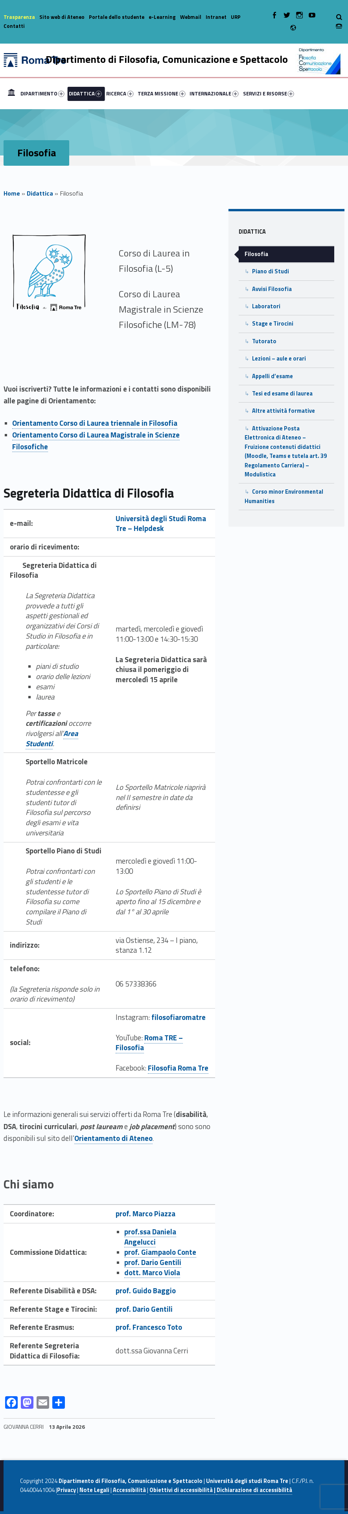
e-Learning (162, 17)
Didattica (40, 193)
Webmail (190, 17)
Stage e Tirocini (272, 323)
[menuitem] (11, 93)
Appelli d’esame (272, 376)
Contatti (14, 26)
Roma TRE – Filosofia (149, 1042)
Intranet (216, 17)
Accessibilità (129, 1490)
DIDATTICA (85, 93)
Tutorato (264, 341)
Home (11, 93)
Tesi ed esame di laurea (282, 393)
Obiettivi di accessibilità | (183, 1490)
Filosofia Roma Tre (178, 1067)
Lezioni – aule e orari (279, 358)
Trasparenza (19, 17)
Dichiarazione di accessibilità (254, 1490)
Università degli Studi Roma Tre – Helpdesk (161, 523)
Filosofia (256, 254)
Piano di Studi (270, 271)
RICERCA (119, 93)
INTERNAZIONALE (214, 93)
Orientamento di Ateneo (113, 1138)
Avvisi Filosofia (272, 289)
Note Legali (94, 1490)
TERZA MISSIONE (161, 93)
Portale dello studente (116, 17)
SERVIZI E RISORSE (268, 93)
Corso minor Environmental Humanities (284, 496)
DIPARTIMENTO (42, 93)
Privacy (66, 1490)
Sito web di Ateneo (62, 17)
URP (236, 17)
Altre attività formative (283, 410)
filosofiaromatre (178, 1017)
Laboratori (266, 306)
